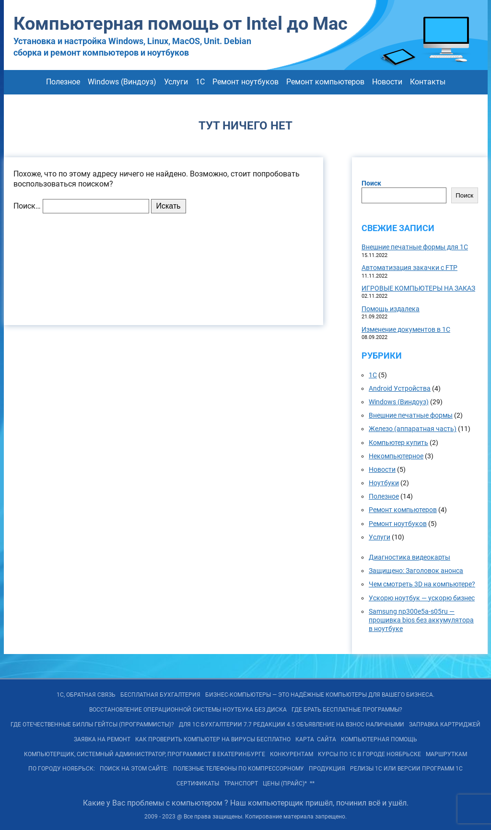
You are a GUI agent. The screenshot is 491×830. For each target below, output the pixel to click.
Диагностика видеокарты (409, 557)
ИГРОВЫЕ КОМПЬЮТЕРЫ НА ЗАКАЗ (418, 288)
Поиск (371, 183)
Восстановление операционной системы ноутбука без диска (188, 709)
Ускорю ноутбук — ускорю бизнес (422, 598)
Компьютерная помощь (379, 739)
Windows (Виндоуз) (122, 81)
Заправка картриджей (444, 724)
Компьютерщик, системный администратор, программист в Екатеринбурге (144, 754)
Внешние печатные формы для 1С (415, 247)
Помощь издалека (391, 309)
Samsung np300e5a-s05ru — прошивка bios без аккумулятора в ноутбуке (421, 620)
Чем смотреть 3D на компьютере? (422, 584)
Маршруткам (446, 754)
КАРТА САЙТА (315, 739)
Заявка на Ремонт (102, 739)
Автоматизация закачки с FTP (409, 267)
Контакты (427, 81)
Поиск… (27, 205)
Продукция (327, 768)
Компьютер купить (398, 442)
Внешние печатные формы (411, 415)
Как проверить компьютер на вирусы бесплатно (213, 739)
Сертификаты (197, 783)
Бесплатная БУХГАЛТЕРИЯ (160, 694)
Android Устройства (400, 388)
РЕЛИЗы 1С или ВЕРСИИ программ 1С (406, 768)
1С (200, 81)
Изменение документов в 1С (406, 329)
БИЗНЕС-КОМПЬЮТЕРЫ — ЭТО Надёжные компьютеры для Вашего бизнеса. (319, 694)
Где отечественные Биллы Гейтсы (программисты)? (92, 724)
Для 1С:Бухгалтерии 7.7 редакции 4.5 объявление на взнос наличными (291, 724)
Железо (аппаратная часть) (412, 429)
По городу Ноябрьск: (61, 768)
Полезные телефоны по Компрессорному (238, 768)
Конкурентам (291, 754)
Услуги (176, 81)
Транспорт (241, 783)
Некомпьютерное (396, 456)
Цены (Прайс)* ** (289, 783)
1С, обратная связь (86, 694)
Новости (387, 81)
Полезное (63, 81)
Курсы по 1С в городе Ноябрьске (369, 754)
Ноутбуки (384, 483)
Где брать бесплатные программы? (347, 709)
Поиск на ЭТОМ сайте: (134, 768)
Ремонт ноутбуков (245, 81)
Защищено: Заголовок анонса (416, 570)
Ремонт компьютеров (325, 81)
